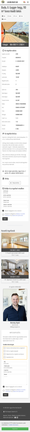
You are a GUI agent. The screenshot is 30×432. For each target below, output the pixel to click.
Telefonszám (6, 366)
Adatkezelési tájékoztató (8, 417)
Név (5, 361)
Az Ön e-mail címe (7, 195)
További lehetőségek (8, 344)
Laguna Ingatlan (12, 2)
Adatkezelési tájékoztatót (17, 215)
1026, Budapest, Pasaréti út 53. (10, 411)
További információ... (13, 425)
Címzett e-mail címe (7, 204)
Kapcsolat (5, 415)
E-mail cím (6, 370)
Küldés (5, 219)
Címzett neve (6, 200)
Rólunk (9, 415)
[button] (28, 2)
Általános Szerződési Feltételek (18, 415)
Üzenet (5, 374)
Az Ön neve (5, 191)
